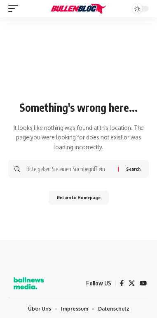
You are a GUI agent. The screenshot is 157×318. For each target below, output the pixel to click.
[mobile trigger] (15, 8)
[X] (132, 283)
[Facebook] (122, 283)
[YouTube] (143, 283)
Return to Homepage (79, 197)
